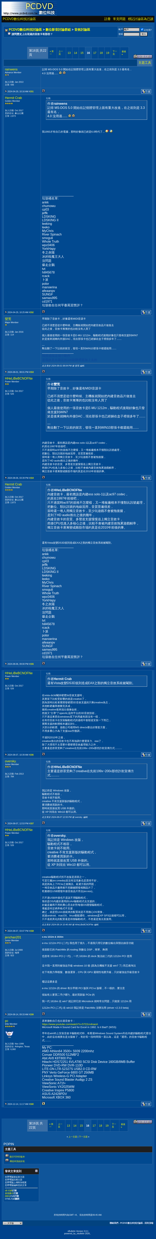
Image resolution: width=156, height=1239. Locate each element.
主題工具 (144, 62)
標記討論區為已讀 (140, 19)
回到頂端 (149, 1223)
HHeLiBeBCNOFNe (19, 378)
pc (6, 1021)
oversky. (10, 761)
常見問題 (119, 19)
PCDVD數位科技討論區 (19, 19)
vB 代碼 (8, 1190)
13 (69, 52)
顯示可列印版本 (17, 1156)
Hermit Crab (13, 98)
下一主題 (83, 1137)
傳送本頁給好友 (17, 1161)
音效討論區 (82, 29)
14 (75, 52)
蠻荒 (8, 319)
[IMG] (7, 1196)
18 (101, 52)
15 (82, 52)
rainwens (11, 69)
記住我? (146, 30)
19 (107, 52)
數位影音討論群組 (58, 29)
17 (94, 52)
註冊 (107, 19)
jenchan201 (13, 937)
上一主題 (72, 1137)
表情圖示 (9, 1193)
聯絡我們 (114, 1223)
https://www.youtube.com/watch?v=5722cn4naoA (70, 1024)
